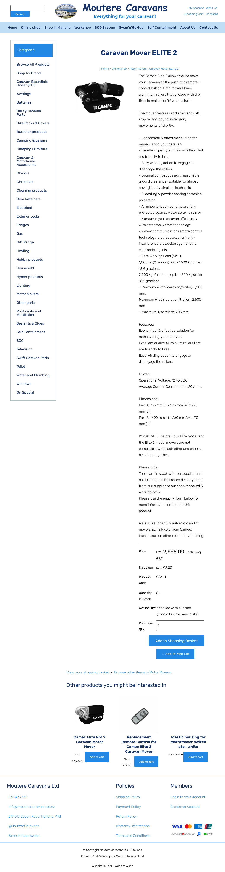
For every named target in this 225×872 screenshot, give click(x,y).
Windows (24, 384)
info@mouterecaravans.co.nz (31, 807)
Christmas (25, 182)
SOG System (105, 27)
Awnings (24, 94)
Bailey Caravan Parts (29, 113)
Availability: (147, 608)
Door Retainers (28, 199)
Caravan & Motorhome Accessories (26, 161)
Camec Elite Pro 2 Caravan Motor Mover (90, 742)
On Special (25, 392)
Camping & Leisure (32, 140)
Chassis (23, 173)
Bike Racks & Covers (33, 123)
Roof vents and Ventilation (29, 313)
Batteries (24, 102)
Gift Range (25, 242)
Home (12, 27)
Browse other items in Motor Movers (142, 672)
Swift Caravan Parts (33, 358)
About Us (188, 27)
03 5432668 (17, 797)
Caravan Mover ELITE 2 (163, 68)
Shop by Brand (29, 73)
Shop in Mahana (57, 27)
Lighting (23, 285)
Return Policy (126, 816)
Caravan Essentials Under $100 (32, 83)
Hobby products (30, 259)
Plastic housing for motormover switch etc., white (188, 742)
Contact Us (208, 27)
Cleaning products (32, 190)
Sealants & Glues (30, 323)
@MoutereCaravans (23, 826)
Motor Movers (28, 294)
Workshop (82, 27)
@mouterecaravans (23, 836)
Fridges (23, 225)
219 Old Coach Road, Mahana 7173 (34, 816)
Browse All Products (33, 64)
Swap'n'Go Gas (131, 27)
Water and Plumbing (33, 375)
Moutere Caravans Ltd (114, 850)
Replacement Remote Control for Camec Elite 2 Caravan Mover (138, 744)
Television (24, 349)
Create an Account (185, 807)
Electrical (24, 208)
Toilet (21, 366)
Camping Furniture (32, 149)
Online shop (30, 27)
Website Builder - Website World (112, 865)
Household (25, 268)
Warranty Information (133, 826)
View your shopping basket (88, 672)
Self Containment (161, 27)
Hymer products (30, 277)
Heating (23, 251)
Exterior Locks (28, 216)
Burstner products (32, 132)
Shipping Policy (128, 797)
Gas (20, 234)
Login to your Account (187, 797)
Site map (136, 850)
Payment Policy (128, 807)
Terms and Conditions (133, 836)
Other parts (26, 303)
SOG (20, 341)
